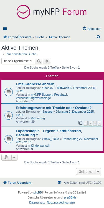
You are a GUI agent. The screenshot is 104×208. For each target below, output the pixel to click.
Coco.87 (48, 88)
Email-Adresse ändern (35, 84)
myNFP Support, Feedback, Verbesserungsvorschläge (42, 96)
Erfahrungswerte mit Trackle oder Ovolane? (54, 108)
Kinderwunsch (40, 145)
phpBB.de (70, 197)
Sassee (47, 111)
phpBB (38, 192)
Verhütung (38, 118)
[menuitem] (91, 28)
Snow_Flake (50, 139)
